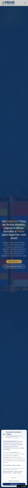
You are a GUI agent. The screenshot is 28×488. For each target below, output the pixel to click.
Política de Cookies (18, 471)
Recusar (14, 477)
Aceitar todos (14, 484)
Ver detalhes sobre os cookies (12, 465)
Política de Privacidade (8, 471)
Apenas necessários (14, 481)
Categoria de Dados (17, 472)
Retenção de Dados (7, 472)
